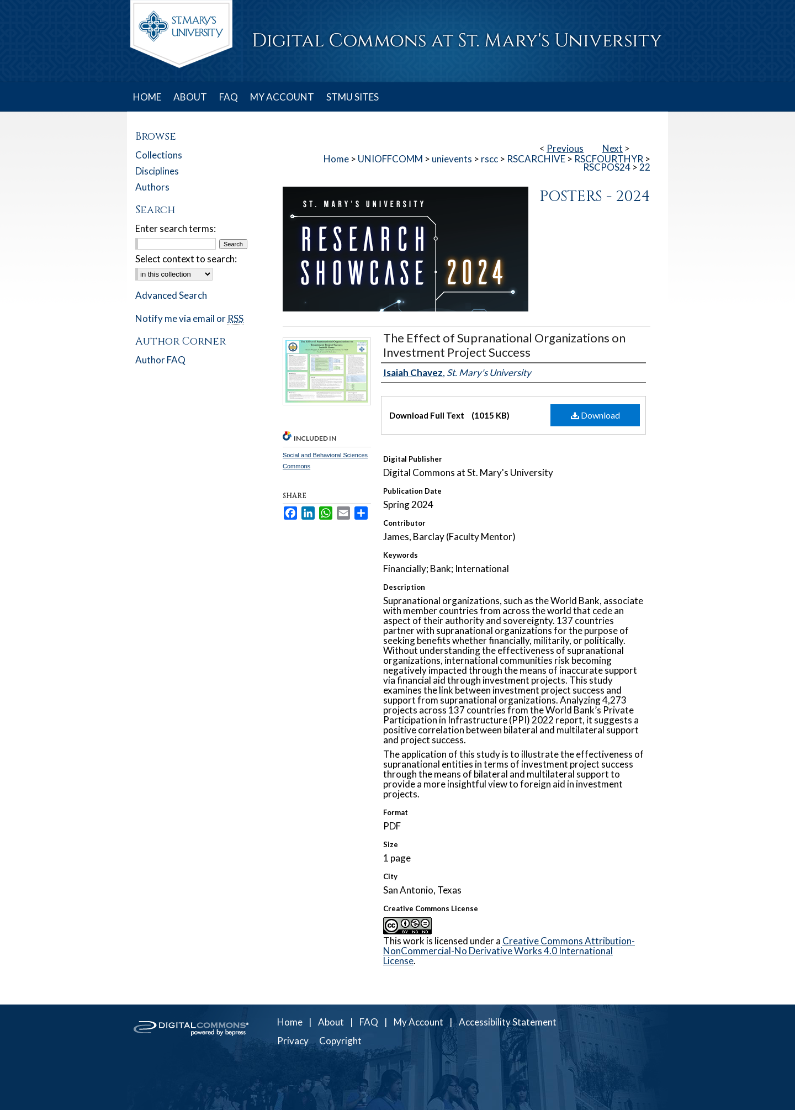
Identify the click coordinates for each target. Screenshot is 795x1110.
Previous (565, 148)
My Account (418, 1022)
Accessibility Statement (507, 1022)
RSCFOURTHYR (608, 159)
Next (612, 148)
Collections (158, 155)
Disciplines (157, 171)
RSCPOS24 (606, 167)
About (331, 1022)
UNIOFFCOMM (390, 159)
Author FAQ (160, 360)
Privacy (293, 1040)
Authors (152, 187)
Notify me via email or (189, 318)
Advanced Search (171, 295)
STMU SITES (352, 97)
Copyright (340, 1040)
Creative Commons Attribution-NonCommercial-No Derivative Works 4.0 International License (509, 950)
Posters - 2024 (594, 197)
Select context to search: (186, 259)
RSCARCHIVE (536, 159)
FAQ (368, 1022)
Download (595, 415)
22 (644, 167)
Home (336, 159)
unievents (452, 159)
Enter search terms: (175, 228)
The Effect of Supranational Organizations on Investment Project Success (504, 345)
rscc (489, 159)
